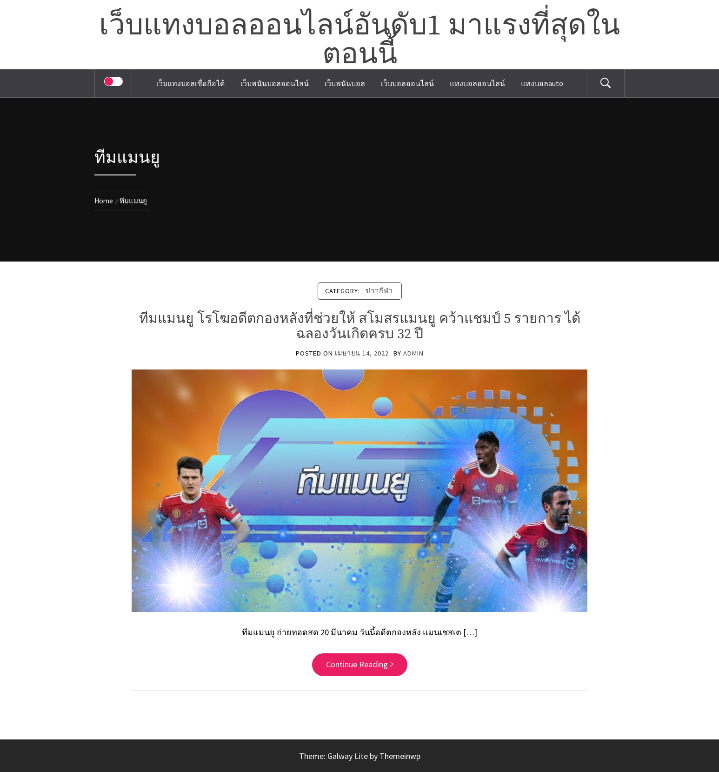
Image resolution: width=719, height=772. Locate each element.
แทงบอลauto (542, 83)
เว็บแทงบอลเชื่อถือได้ (190, 83)
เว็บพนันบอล (345, 83)
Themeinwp (399, 756)
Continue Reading (359, 664)
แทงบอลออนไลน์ (477, 83)
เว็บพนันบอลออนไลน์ (274, 83)
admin (413, 353)
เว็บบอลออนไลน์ (407, 83)
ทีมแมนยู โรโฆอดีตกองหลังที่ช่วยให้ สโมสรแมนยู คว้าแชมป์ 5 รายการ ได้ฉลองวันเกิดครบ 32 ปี (359, 326)
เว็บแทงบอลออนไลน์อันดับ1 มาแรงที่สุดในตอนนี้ (359, 40)
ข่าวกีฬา (379, 291)
